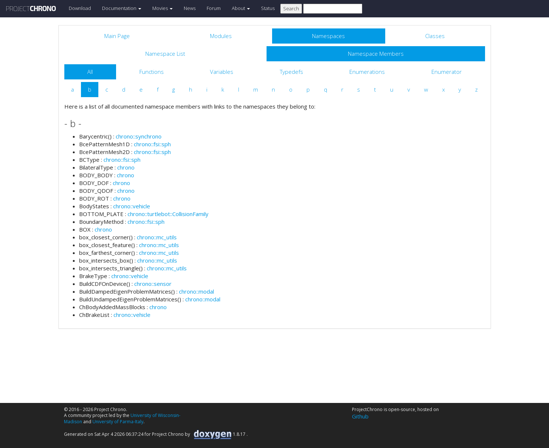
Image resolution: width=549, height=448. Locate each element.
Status (268, 8)
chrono (126, 167)
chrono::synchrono (139, 136)
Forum (214, 8)
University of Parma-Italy (117, 421)
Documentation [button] (121, 8)
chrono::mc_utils (157, 237)
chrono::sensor (153, 283)
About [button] (241, 8)
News (190, 8)
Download (80, 8)
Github (360, 416)
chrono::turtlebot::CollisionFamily (168, 214)
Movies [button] (162, 8)
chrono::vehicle (131, 206)
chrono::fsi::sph (152, 144)
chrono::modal (196, 291)
